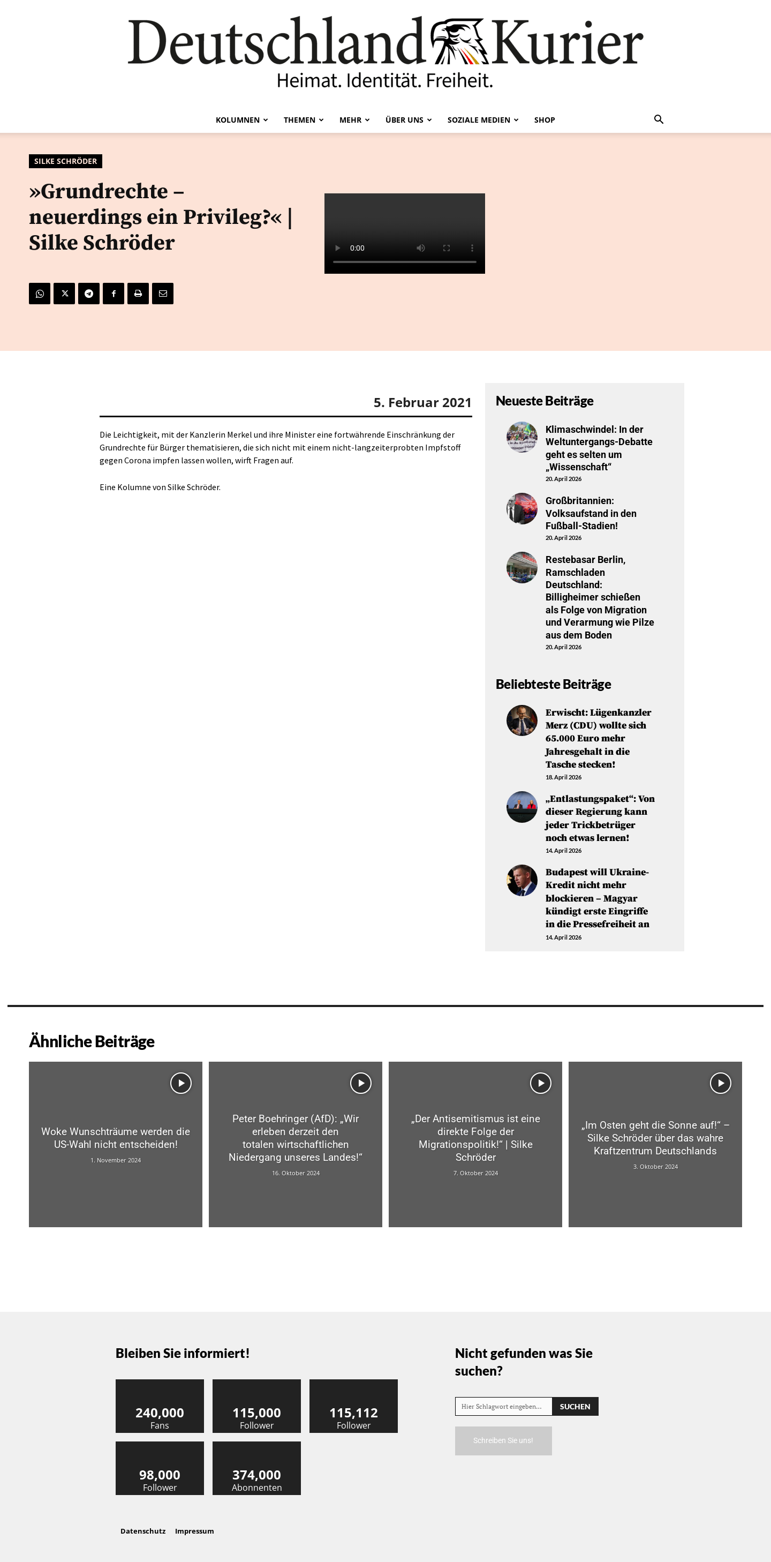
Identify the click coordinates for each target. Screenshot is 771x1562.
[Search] (575, 1399)
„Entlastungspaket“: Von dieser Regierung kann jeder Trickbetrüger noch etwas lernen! (600, 815)
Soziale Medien (483, 120)
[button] (658, 120)
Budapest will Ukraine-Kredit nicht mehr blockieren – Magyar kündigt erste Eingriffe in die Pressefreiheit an (597, 893)
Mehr (354, 120)
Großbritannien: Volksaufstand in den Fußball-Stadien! (591, 513)
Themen (304, 120)
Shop (544, 120)
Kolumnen (242, 120)
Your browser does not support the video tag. (404, 233)
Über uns (409, 120)
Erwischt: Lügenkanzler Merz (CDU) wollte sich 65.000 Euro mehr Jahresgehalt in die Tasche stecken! (599, 738)
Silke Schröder (65, 161)
